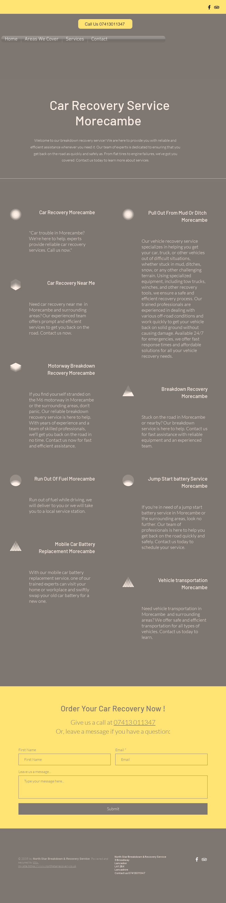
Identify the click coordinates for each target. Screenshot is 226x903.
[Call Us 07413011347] (105, 24)
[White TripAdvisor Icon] (204, 859)
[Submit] (113, 809)
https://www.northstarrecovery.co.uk (52, 866)
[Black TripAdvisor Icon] (217, 7)
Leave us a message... (34, 771)
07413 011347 (134, 722)
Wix (36, 862)
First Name (27, 750)
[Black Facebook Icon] (209, 7)
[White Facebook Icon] (197, 859)
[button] (41, 39)
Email (119, 750)
